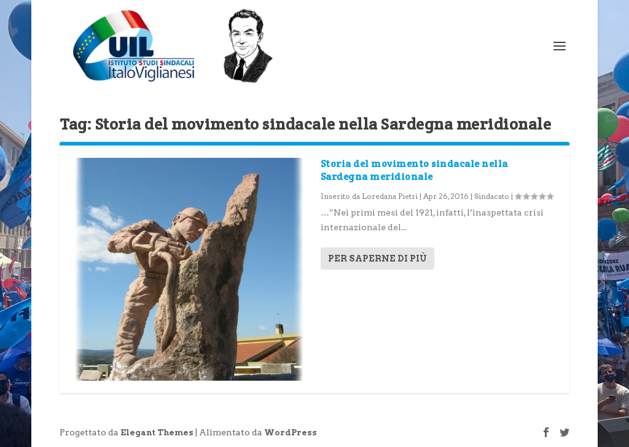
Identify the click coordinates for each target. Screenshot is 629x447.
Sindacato (491, 196)
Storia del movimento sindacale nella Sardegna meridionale (414, 170)
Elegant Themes (156, 432)
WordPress (290, 432)
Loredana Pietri (390, 196)
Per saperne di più (377, 258)
